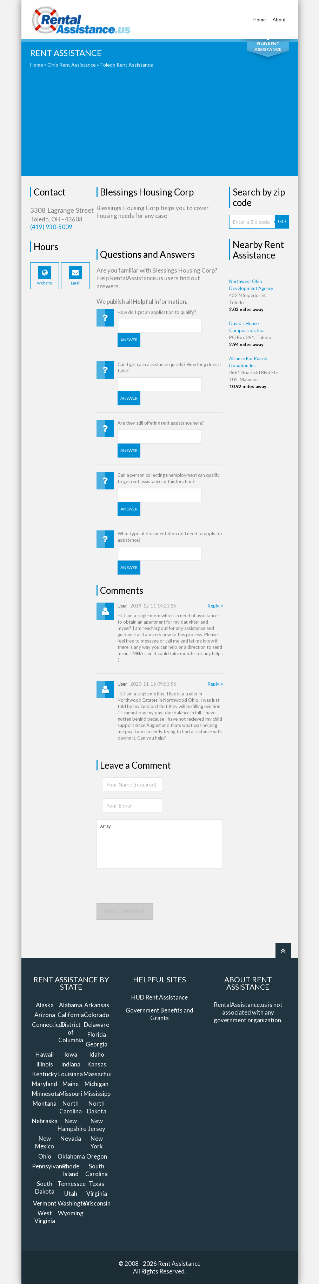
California (71, 1014)
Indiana (70, 1064)
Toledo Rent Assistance (126, 65)
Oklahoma (71, 1156)
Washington (73, 1203)
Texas (96, 1183)
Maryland (44, 1083)
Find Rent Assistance (267, 46)
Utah (70, 1193)
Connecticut (48, 1024)
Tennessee (72, 1183)
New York (96, 1142)
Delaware (96, 1024)
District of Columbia (70, 1032)
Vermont (45, 1203)
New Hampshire (72, 1124)
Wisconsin (97, 1203)
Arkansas (96, 1005)
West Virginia (44, 1216)
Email (75, 275)
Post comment (125, 911)
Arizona (44, 1014)
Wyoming (71, 1213)
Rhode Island (70, 1169)
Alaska (45, 1005)
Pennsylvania (49, 1166)
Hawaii (44, 1054)
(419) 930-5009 (51, 227)
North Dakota (96, 1107)
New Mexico (44, 1142)
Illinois (44, 1064)
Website (44, 275)
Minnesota (46, 1093)
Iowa (70, 1054)
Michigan (96, 1083)
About (279, 15)
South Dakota (44, 1187)
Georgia (96, 1044)
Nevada (70, 1138)
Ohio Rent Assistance (71, 65)
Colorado (96, 1014)
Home (259, 15)
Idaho (96, 1054)
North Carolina (70, 1107)
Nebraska (45, 1121)
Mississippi (98, 1093)
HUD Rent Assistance (159, 997)
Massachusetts (104, 1074)
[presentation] (150, 889)
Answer (129, 339)
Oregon (96, 1156)
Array (160, 843)
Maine (70, 1083)
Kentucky (44, 1074)
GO (282, 221)
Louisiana (70, 1074)
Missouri (70, 1093)
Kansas (96, 1064)
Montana (45, 1103)
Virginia (96, 1193)
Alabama (70, 1005)
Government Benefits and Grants (159, 1014)
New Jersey (96, 1124)
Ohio (44, 1156)
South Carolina (96, 1169)
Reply (215, 606)
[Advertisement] (159, 127)
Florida (96, 1034)
